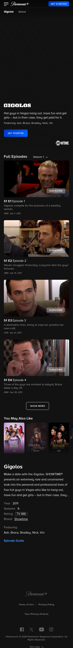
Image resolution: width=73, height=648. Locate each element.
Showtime (21, 519)
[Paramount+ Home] (36, 594)
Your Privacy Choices (37, 614)
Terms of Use (26, 605)
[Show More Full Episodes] (37, 406)
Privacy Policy (46, 605)
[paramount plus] (20, 4)
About (22, 11)
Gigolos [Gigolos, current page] (9, 11)
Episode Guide (14, 540)
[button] (6, 4)
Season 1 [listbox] (38, 157)
